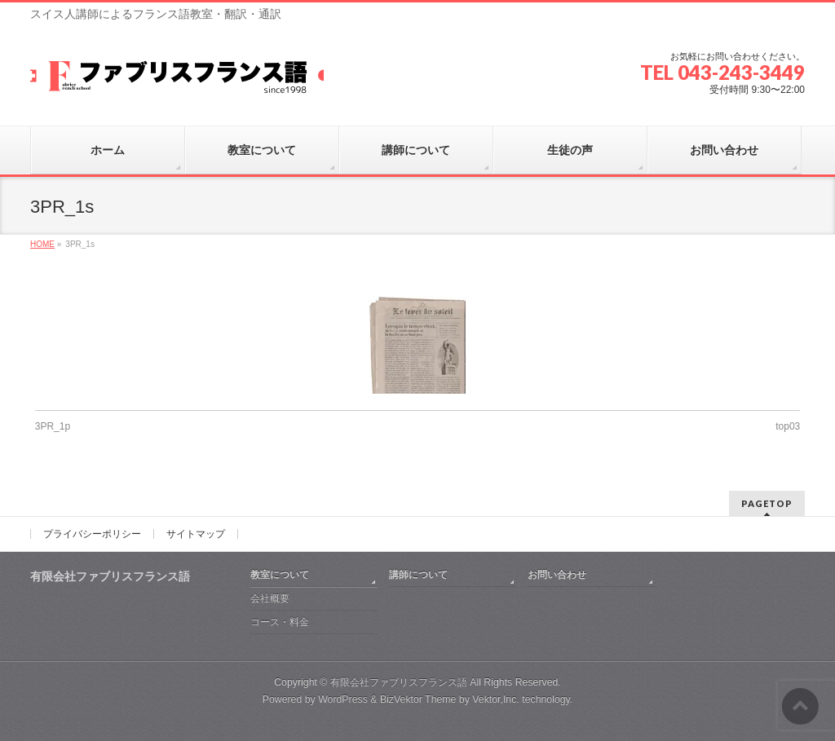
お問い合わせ (557, 574)
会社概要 (269, 598)
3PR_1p (52, 426)
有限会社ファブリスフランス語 (398, 682)
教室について (279, 574)
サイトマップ (195, 534)
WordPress (343, 699)
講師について (418, 574)
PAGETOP (767, 503)
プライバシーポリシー (92, 534)
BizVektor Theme (418, 699)
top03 (787, 426)
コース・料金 (279, 622)
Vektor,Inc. (495, 699)
